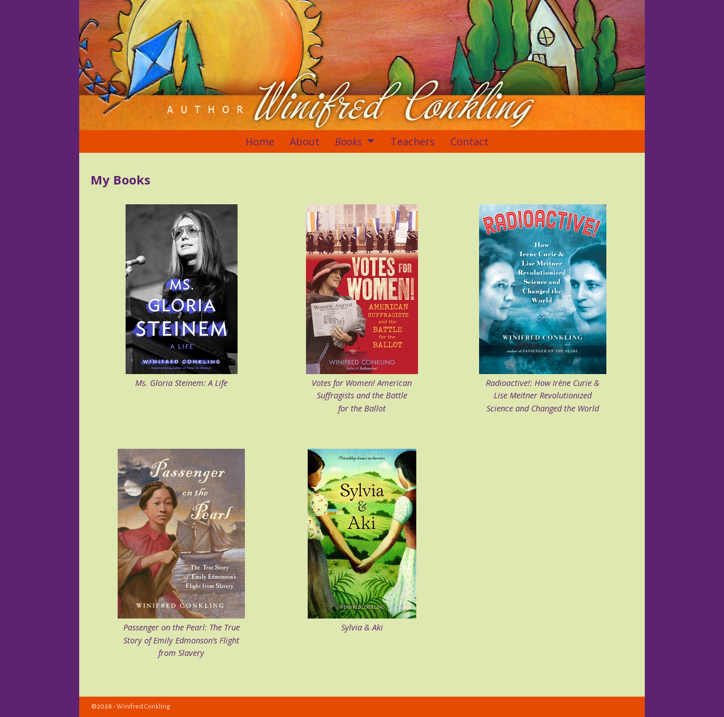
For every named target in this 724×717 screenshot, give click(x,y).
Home (259, 141)
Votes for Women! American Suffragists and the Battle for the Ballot (362, 395)
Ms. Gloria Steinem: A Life (181, 382)
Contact (469, 141)
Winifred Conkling (143, 706)
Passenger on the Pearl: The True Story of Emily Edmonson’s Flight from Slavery (181, 640)
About (305, 141)
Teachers (412, 141)
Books (348, 141)
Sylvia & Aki (362, 627)
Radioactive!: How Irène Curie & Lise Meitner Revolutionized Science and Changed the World (543, 395)
